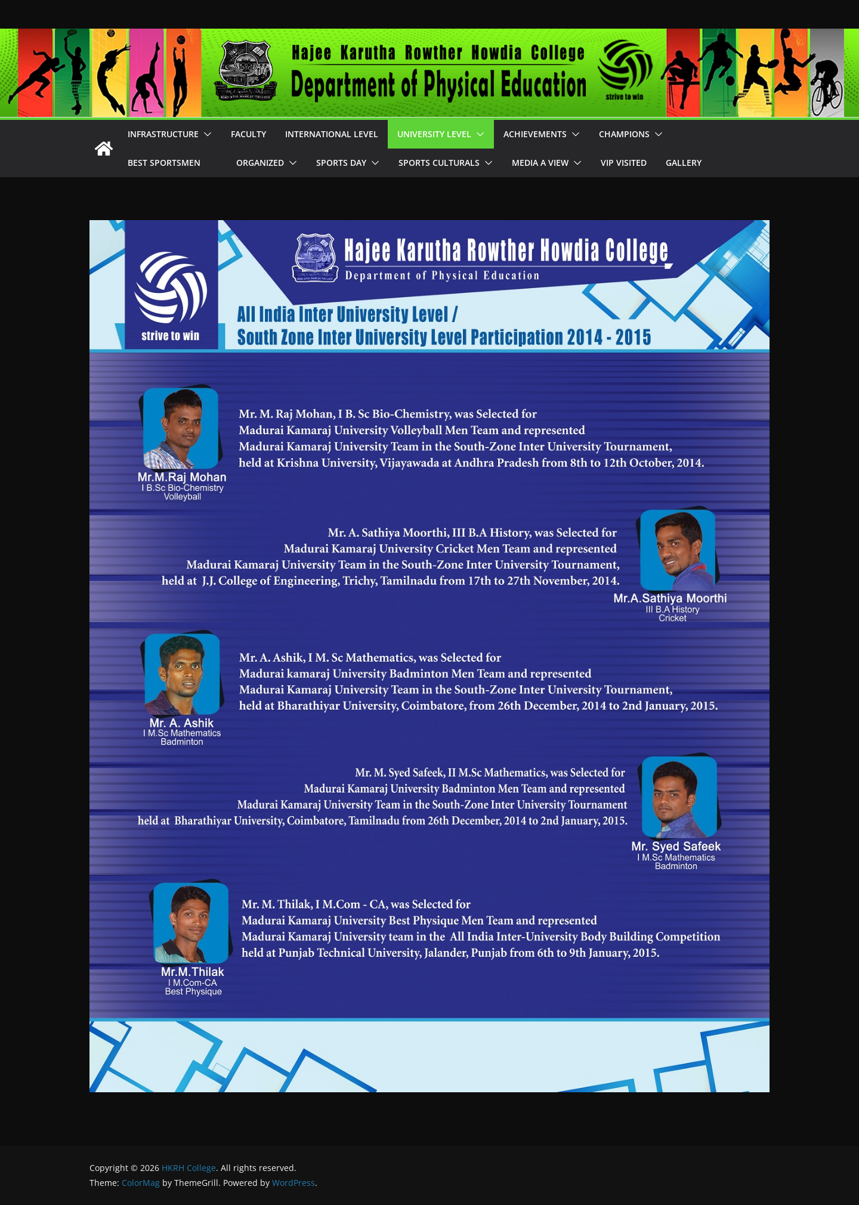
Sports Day (341, 162)
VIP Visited (624, 162)
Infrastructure (163, 134)
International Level (331, 134)
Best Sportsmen (172, 162)
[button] (205, 134)
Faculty (248, 134)
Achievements (535, 134)
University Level (434, 134)
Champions (624, 134)
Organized (260, 162)
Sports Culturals (439, 162)
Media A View (540, 162)
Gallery (684, 162)
